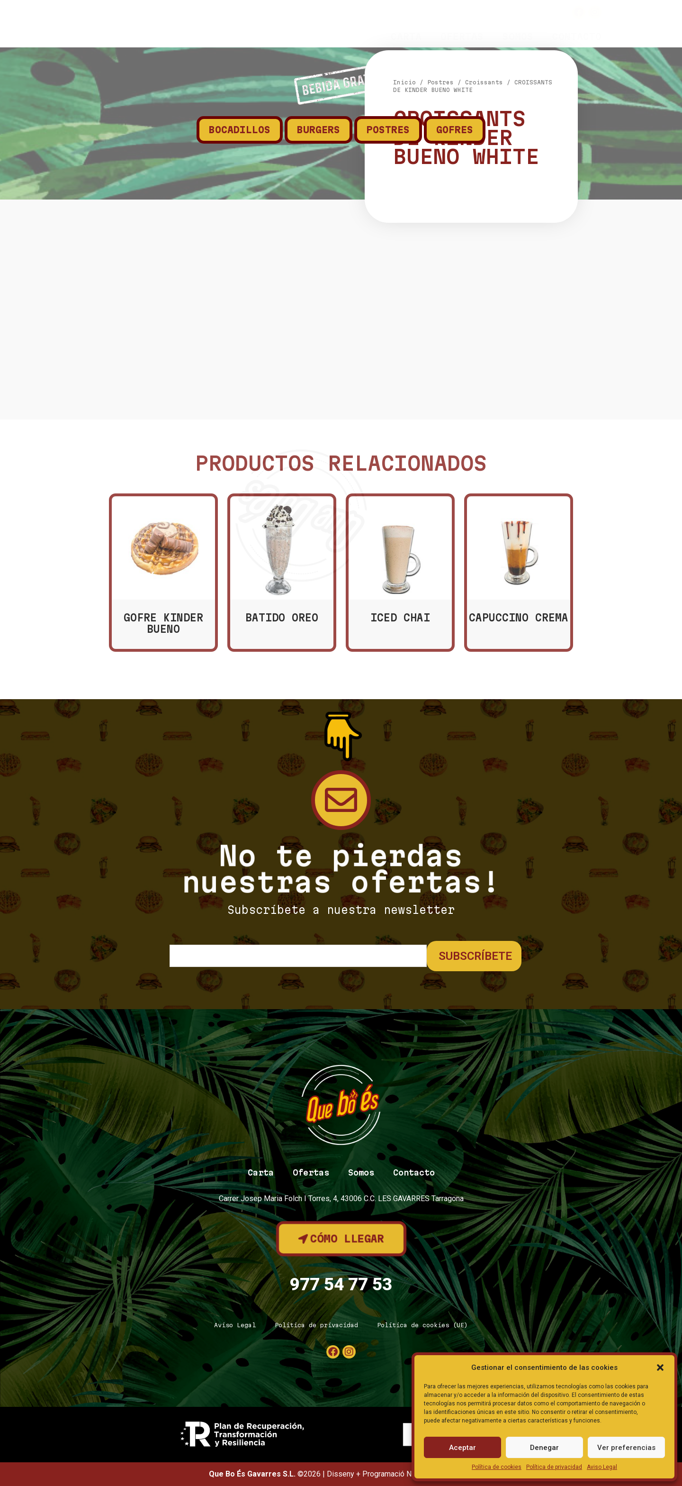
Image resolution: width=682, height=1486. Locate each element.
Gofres (454, 130)
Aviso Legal (602, 1467)
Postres (388, 130)
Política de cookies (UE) (422, 1325)
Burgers (318, 130)
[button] (660, 1367)
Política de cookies (496, 1467)
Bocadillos (239, 130)
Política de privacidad (554, 1467)
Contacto (576, 36)
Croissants (484, 255)
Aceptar (462, 1447)
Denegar (544, 1447)
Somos (518, 36)
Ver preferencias (626, 1447)
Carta (406, 36)
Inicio (404, 255)
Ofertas (462, 36)
